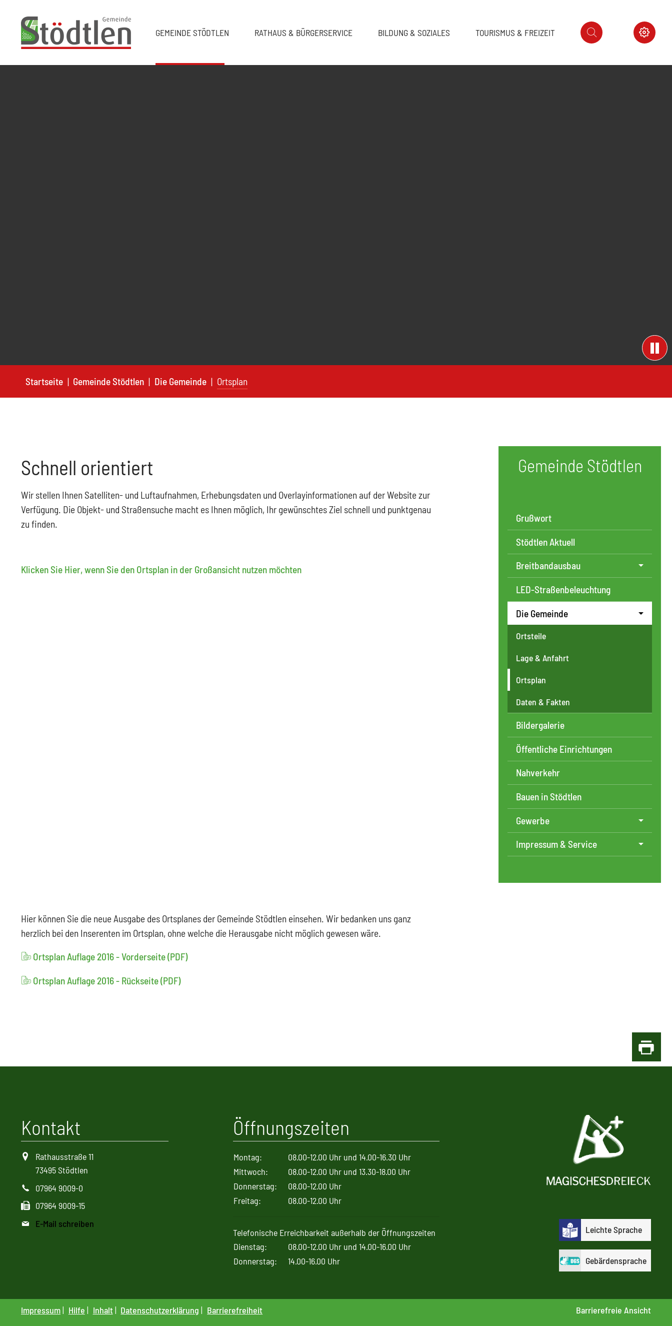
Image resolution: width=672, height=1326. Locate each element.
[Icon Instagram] (618, 33)
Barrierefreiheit (234, 1309)
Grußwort (534, 518)
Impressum (40, 1309)
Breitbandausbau (548, 565)
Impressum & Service (556, 844)
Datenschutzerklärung (159, 1309)
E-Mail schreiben (65, 1223)
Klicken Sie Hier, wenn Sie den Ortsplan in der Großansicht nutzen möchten (161, 569)
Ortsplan (531, 679)
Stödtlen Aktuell (545, 542)
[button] (195, 32)
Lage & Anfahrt (542, 657)
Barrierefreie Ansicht (613, 1309)
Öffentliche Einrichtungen (564, 749)
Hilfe (76, 1309)
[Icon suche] (591, 33)
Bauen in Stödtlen (549, 796)
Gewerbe (533, 820)
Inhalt (103, 1309)
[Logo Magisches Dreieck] (598, 1151)
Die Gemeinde (542, 613)
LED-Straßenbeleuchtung (563, 589)
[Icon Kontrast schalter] (645, 33)
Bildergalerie (540, 725)
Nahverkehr (538, 772)
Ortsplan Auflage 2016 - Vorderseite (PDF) (110, 956)
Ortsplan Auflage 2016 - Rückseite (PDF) (106, 980)
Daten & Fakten (543, 701)
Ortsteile (531, 635)
